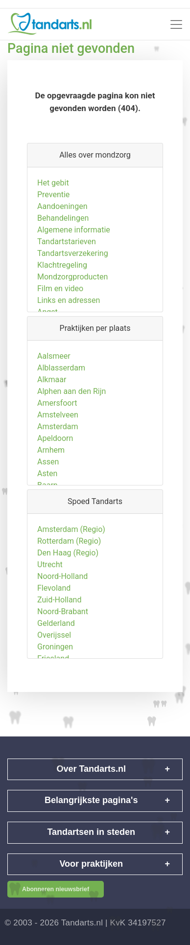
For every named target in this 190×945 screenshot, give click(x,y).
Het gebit (53, 195)
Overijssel (54, 647)
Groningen (55, 659)
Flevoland (54, 600)
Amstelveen (57, 427)
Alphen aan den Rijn (71, 404)
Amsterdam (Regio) (71, 542)
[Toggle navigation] (176, 24)
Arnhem (51, 462)
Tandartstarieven (66, 254)
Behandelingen (63, 230)
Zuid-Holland (59, 612)
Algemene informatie (73, 242)
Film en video (60, 301)
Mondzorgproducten (72, 289)
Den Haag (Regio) (67, 565)
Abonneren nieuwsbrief (55, 889)
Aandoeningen (62, 219)
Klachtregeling (62, 277)
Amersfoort (57, 415)
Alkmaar (51, 392)
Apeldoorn (55, 451)
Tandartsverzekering (72, 266)
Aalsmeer (54, 368)
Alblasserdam (61, 380)
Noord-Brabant (62, 624)
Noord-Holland (62, 589)
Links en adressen (68, 313)
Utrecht (50, 577)
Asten (47, 486)
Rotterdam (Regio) (69, 553)
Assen (48, 474)
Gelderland (56, 636)
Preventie (53, 207)
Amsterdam (57, 439)
